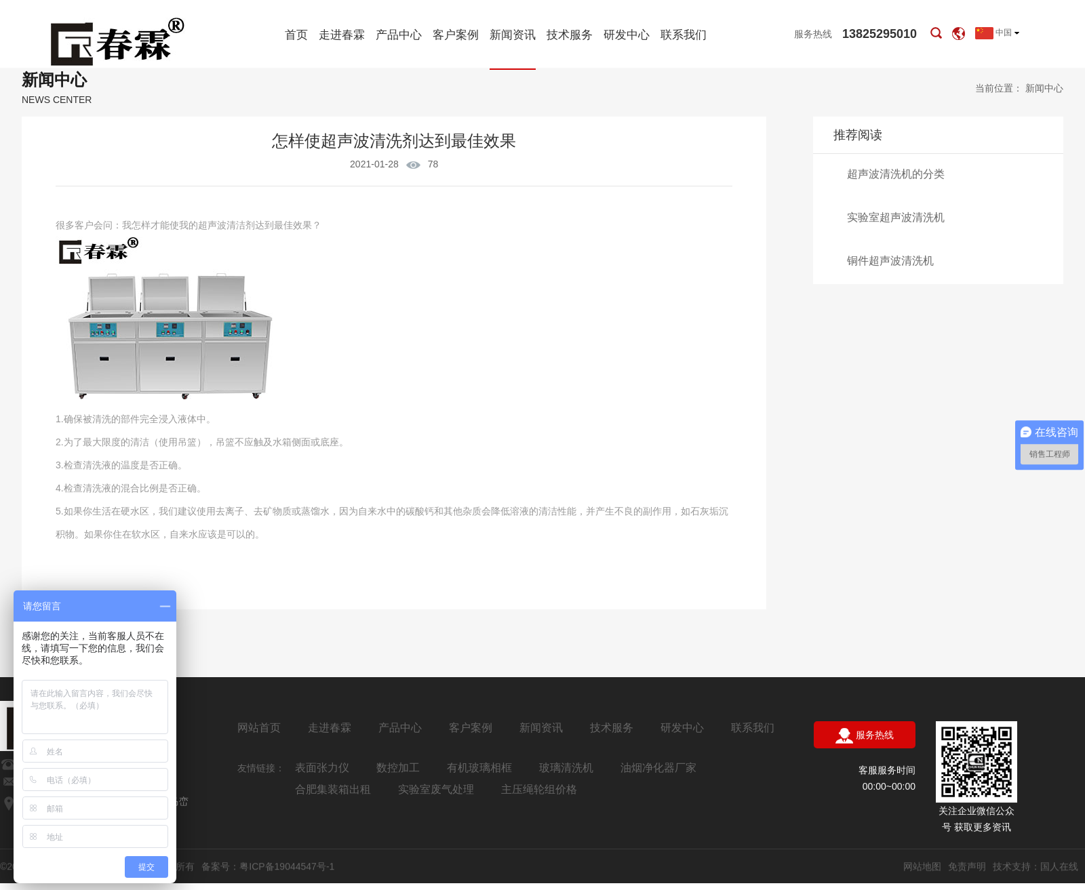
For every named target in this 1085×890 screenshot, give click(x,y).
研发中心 (627, 34)
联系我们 (683, 34)
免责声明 (967, 867)
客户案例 (456, 34)
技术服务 (570, 34)
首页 (296, 34)
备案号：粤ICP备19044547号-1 (267, 867)
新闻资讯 (513, 49)
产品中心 (399, 34)
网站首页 (259, 727)
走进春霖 (342, 34)
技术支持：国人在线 (1035, 867)
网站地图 (922, 867)
